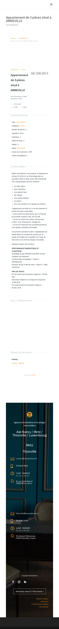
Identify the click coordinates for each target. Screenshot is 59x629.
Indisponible (21, 148)
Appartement (23, 38)
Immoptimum (13, 25)
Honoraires (44, 601)
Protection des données (40, 604)
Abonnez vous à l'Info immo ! (29, 591)
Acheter (13, 38)
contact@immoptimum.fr (26, 459)
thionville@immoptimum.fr (27, 513)
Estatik (33, 375)
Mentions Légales (42, 599)
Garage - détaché (18, 363)
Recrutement (43, 607)
